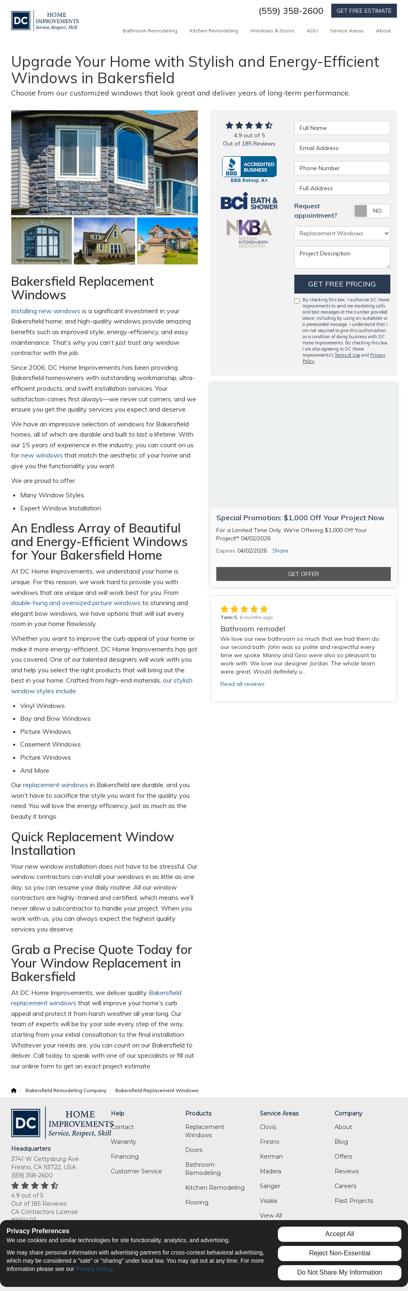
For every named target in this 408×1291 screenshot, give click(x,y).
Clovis (268, 1127)
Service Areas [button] (347, 30)
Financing (125, 1156)
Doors (193, 1150)
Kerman (271, 1156)
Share (281, 550)
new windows (41, 455)
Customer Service (136, 1171)
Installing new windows (46, 311)
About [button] (383, 30)
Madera (270, 1171)
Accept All (339, 1233)
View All (271, 1215)
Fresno (270, 1141)
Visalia (268, 1200)
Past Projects (354, 1200)
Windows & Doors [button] (272, 30)
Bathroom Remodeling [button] (150, 30)
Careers (345, 1186)
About (343, 1127)
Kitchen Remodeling (215, 1187)
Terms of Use (347, 355)
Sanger (270, 1186)
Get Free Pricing (342, 284)
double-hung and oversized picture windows (76, 603)
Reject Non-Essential (339, 1253)
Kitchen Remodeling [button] (214, 30)
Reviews (347, 1171)
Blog (341, 1141)
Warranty (123, 1141)
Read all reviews (242, 684)
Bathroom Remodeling (203, 1169)
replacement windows (54, 785)
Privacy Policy (93, 1269)
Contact (122, 1127)
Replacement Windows (205, 1131)
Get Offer (303, 574)
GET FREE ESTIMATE (364, 10)
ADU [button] (312, 30)
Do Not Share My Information (339, 1272)
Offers (343, 1156)
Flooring (197, 1202)
